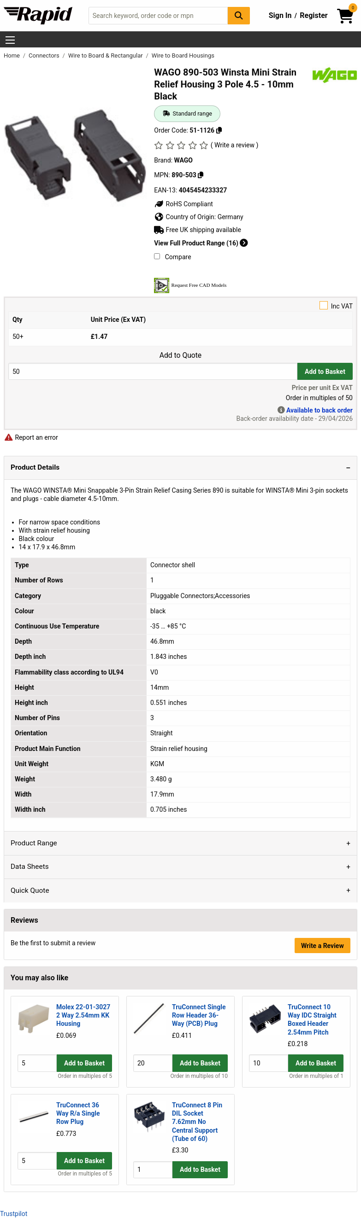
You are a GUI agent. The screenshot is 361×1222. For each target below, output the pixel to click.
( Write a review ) (235, 145)
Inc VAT (180, 305)
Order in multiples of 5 (85, 1076)
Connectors (45, 55)
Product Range (34, 843)
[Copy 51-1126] (219, 130)
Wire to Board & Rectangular (106, 55)
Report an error (31, 437)
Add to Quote (180, 355)
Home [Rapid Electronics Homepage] (12, 55)
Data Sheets (30, 866)
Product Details (35, 467)
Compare (172, 257)
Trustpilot (13, 1213)
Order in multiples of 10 (199, 1076)
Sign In (280, 15)
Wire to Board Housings (183, 55)
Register (313, 15)
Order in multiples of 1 (316, 1076)
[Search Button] (239, 15)
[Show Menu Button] (10, 40)
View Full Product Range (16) (201, 243)
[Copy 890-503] (200, 175)
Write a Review (322, 945)
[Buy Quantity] (152, 371)
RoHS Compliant (183, 204)
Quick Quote (30, 890)
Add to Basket (325, 371)
